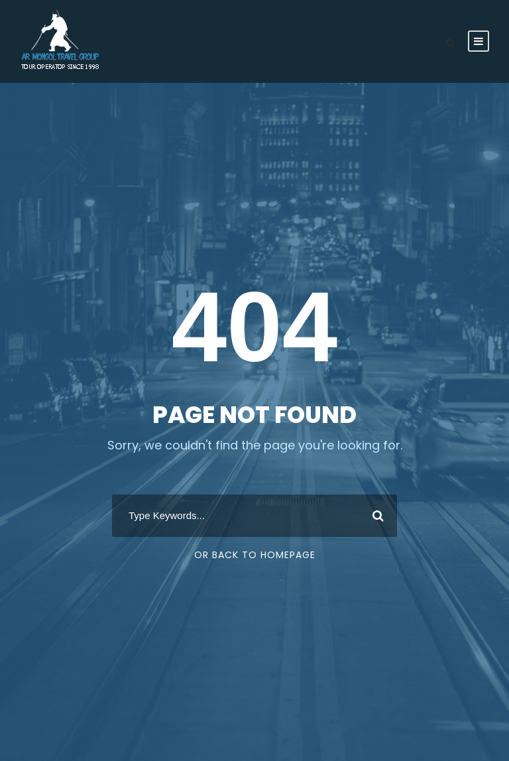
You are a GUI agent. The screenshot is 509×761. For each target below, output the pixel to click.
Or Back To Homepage (254, 554)
